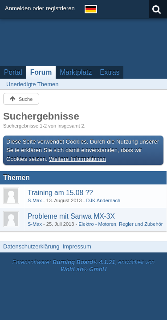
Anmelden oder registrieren (40, 8)
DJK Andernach (103, 200)
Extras (109, 72)
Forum (41, 72)
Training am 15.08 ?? (60, 192)
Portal (13, 72)
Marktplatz (76, 72)
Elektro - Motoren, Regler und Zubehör (120, 224)
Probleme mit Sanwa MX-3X (71, 216)
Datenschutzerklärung (31, 246)
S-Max (35, 200)
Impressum (76, 246)
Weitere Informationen (77, 159)
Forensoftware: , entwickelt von (83, 266)
